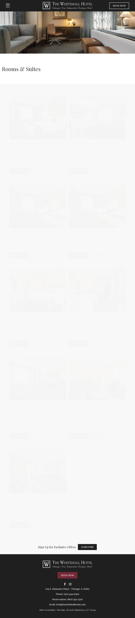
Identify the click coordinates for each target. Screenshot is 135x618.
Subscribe (87, 547)
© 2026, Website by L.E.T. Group (81, 610)
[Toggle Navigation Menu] (8, 5)
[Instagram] (70, 584)
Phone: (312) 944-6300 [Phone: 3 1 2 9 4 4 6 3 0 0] (67, 594)
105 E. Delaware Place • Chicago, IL (68, 589)
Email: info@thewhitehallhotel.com (67, 604)
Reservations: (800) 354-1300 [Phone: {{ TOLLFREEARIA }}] (67, 599)
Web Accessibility (47, 610)
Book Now (119, 5)
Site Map (61, 610)
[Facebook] (65, 584)
